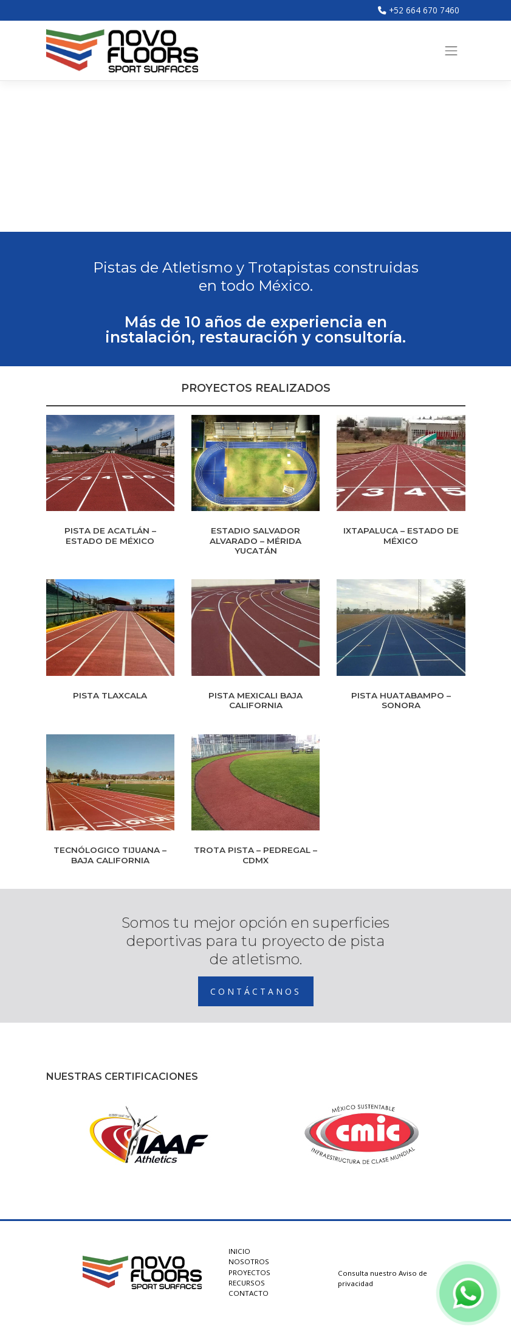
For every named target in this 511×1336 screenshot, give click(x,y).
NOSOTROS (248, 1261)
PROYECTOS (249, 1272)
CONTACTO (248, 1293)
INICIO (239, 1251)
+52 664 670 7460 (418, 10)
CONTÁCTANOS (255, 991)
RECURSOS (246, 1282)
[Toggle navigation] (451, 50)
